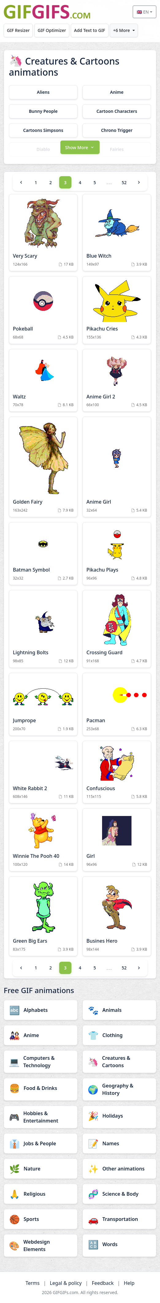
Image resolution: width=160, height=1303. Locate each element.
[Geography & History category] (119, 1089)
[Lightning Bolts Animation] (43, 628)
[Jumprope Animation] (43, 704)
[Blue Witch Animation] (117, 232)
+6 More (121, 30)
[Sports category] (40, 1219)
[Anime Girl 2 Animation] (117, 380)
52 (124, 182)
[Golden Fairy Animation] (43, 467)
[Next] (139, 182)
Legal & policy (66, 1283)
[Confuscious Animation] (117, 772)
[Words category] (119, 1244)
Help (129, 1283)
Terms (32, 1283)
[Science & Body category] (119, 1194)
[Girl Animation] (117, 840)
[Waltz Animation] (43, 380)
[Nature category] (40, 1168)
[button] (80, 146)
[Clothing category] (119, 1035)
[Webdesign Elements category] (40, 1245)
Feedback (103, 1283)
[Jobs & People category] (40, 1143)
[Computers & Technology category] (40, 1062)
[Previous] (21, 182)
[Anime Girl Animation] (117, 467)
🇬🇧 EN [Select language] (143, 12)
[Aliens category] (43, 92)
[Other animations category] (119, 1168)
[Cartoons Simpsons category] (43, 130)
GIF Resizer (18, 30)
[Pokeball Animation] (43, 310)
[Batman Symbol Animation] (43, 553)
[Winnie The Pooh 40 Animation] (43, 840)
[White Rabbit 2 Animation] (43, 772)
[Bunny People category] (43, 111)
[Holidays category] (119, 1116)
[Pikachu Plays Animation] (117, 553)
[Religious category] (40, 1194)
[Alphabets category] (40, 1010)
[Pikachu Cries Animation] (117, 310)
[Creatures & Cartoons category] (119, 1062)
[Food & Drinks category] (40, 1088)
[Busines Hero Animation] (117, 916)
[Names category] (119, 1143)
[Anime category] (117, 92)
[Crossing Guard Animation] (117, 628)
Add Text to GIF (89, 30)
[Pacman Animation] (117, 704)
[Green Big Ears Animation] (43, 916)
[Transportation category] (119, 1219)
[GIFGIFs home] (47, 12)
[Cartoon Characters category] (117, 111)
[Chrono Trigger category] (117, 130)
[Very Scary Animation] (43, 232)
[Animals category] (119, 1010)
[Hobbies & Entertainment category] (40, 1117)
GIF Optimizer (52, 30)
